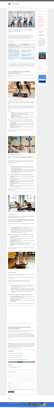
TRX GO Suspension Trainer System (28, 47)
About (30, 7)
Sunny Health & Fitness (14, 54)
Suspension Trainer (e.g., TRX (15, 185)
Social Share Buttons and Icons (22, 407)
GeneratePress (18, 403)
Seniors (27, 7)
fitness (10, 365)
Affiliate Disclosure (10, 400)
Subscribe (42, 81)
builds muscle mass (17, 156)
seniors (12, 365)
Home (9, 7)
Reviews (23, 7)
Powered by (42, 83)
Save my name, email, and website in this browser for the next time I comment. (22, 389)
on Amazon (14, 47)
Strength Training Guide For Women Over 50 (15, 366)
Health (16, 7)
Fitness (12, 7)
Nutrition (19, 7)
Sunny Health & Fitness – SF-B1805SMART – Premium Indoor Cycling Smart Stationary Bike (13, 51)
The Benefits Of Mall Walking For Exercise (14, 367)
